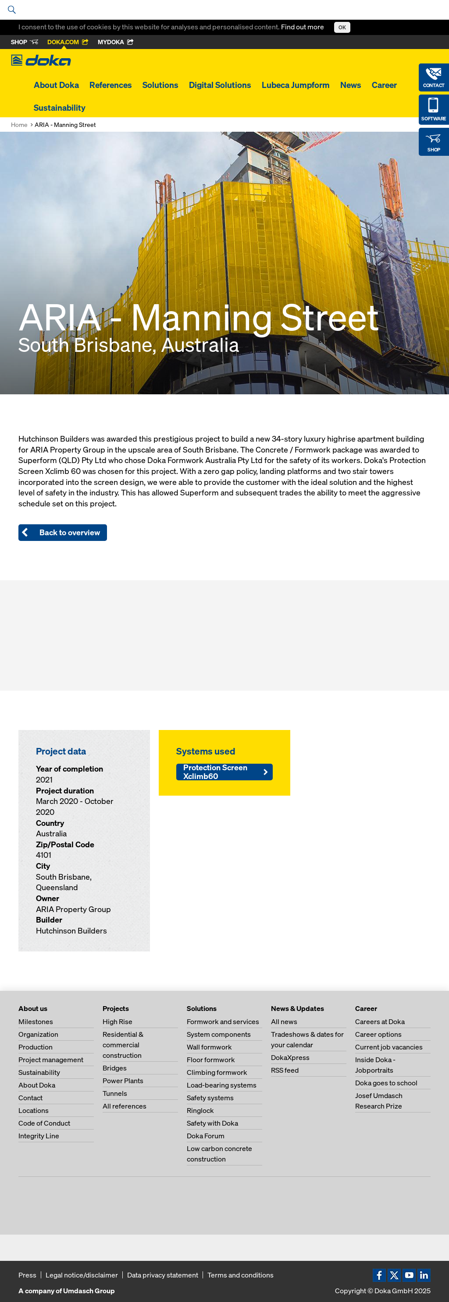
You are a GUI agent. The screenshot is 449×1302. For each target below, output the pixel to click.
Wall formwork (209, 1047)
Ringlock (200, 1110)
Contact (30, 1097)
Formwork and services (223, 1021)
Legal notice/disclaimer (82, 1275)
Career (384, 85)
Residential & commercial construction (123, 1044)
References (110, 85)
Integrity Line (38, 1136)
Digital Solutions (220, 85)
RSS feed (285, 1070)
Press (27, 1275)
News (350, 85)
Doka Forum (205, 1136)
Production (35, 1047)
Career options (378, 1034)
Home (19, 124)
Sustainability (60, 107)
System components (219, 1034)
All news (284, 1021)
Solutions (160, 85)
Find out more (303, 27)
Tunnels (115, 1093)
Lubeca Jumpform (296, 85)
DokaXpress (290, 1057)
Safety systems (210, 1097)
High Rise (117, 1021)
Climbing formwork (217, 1072)
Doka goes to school (386, 1083)
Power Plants (123, 1080)
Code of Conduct (44, 1123)
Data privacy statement (162, 1275)
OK (342, 27)
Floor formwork (211, 1059)
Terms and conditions (240, 1275)
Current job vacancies (389, 1047)
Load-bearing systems (222, 1085)
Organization (38, 1034)
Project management (50, 1059)
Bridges (115, 1068)
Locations (33, 1110)
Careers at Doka (380, 1021)
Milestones (35, 1021)
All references (124, 1106)
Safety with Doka (212, 1123)
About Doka (56, 85)
